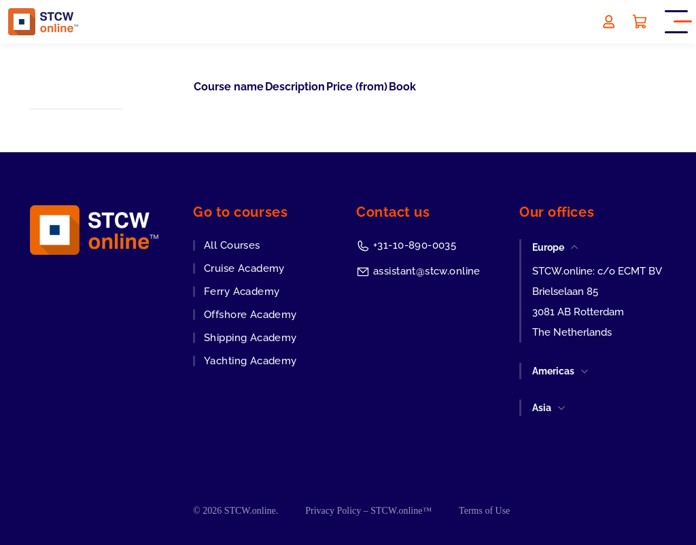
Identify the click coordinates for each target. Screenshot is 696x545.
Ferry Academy (241, 291)
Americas (553, 371)
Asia (541, 407)
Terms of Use (484, 511)
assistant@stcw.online (427, 271)
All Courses (232, 245)
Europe (548, 247)
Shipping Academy (250, 338)
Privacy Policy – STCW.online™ (368, 511)
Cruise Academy (244, 268)
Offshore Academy (250, 315)
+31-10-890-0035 (414, 245)
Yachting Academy (250, 361)
